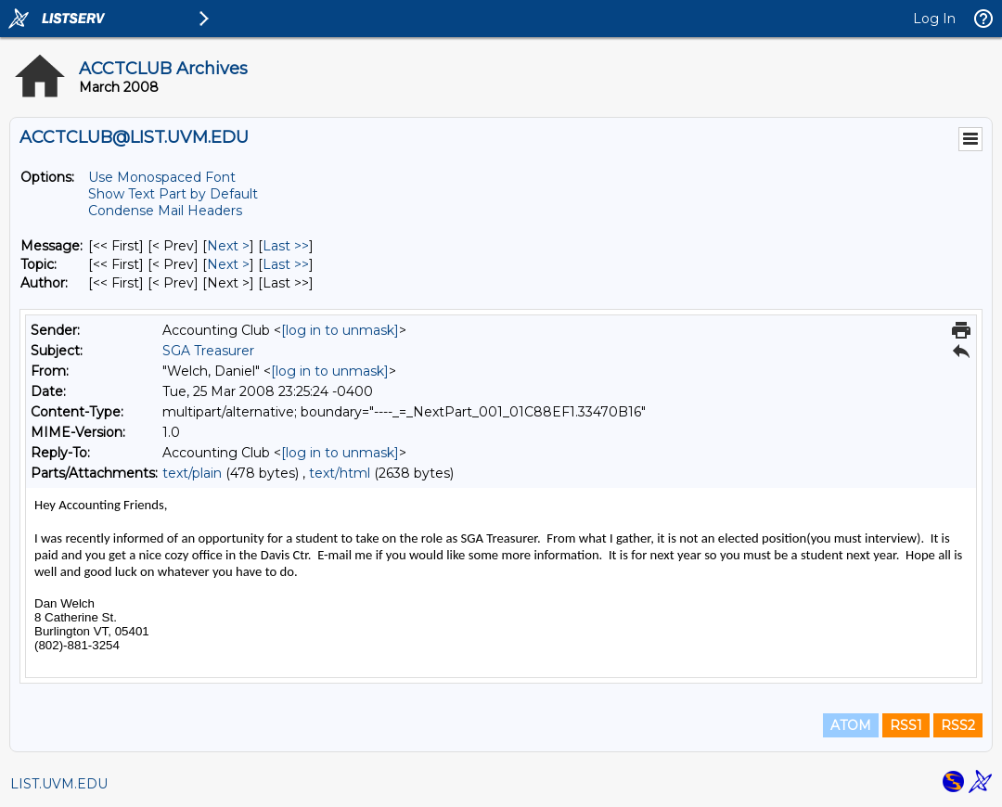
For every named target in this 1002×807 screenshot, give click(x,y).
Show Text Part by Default (173, 194)
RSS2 (958, 725)
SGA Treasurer (208, 350)
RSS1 (906, 725)
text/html (339, 473)
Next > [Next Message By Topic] (228, 264)
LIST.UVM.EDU (59, 783)
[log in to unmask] (340, 330)
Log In (934, 18)
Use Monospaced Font (162, 177)
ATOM (850, 725)
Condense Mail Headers (165, 210)
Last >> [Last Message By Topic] (286, 264)
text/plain (192, 473)
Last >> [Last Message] (286, 245)
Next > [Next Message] (228, 245)
